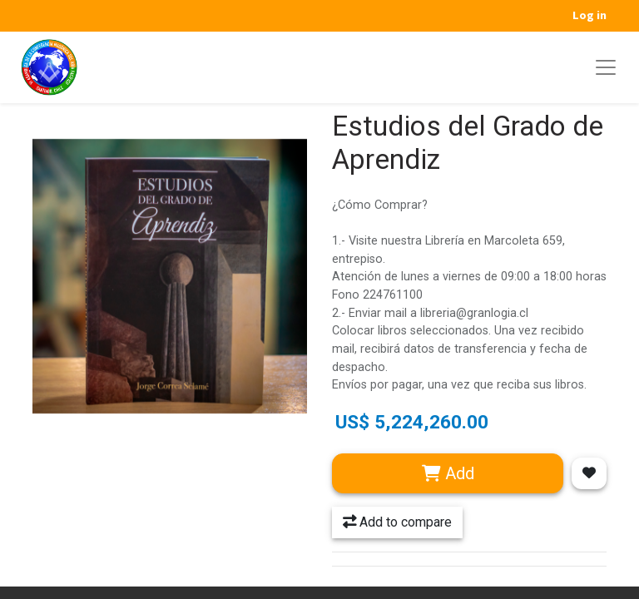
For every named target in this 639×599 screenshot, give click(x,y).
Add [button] (448, 473)
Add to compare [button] (397, 522)
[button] (589, 473)
